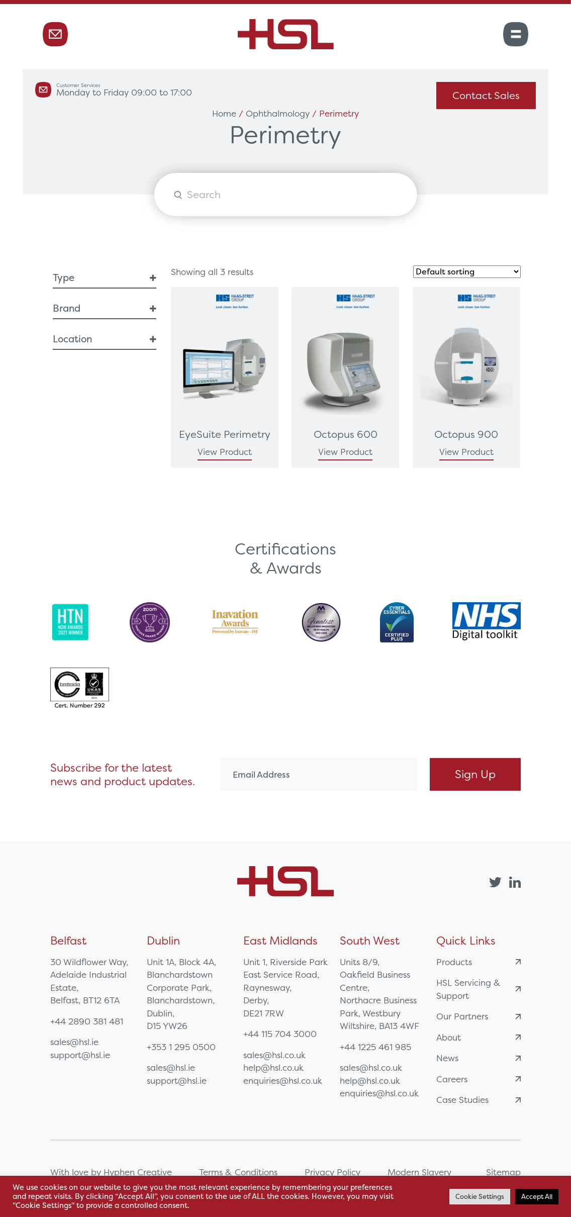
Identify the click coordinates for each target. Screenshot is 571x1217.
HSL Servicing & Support (478, 989)
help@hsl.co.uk (273, 1067)
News (478, 1058)
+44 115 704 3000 (280, 1033)
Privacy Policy (332, 1172)
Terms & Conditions (238, 1172)
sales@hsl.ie (74, 1042)
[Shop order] (467, 271)
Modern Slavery (419, 1172)
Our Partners (478, 1016)
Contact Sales (486, 95)
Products (478, 962)
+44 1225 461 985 (375, 1047)
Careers (478, 1079)
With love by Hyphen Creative (111, 1172)
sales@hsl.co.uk (274, 1055)
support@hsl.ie (80, 1055)
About (478, 1037)
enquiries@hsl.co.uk (282, 1080)
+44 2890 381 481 (86, 1021)
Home (224, 113)
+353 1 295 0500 (181, 1047)
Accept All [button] (536, 1196)
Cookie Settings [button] (479, 1196)
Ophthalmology (278, 113)
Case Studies (478, 1099)
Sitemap (503, 1172)
